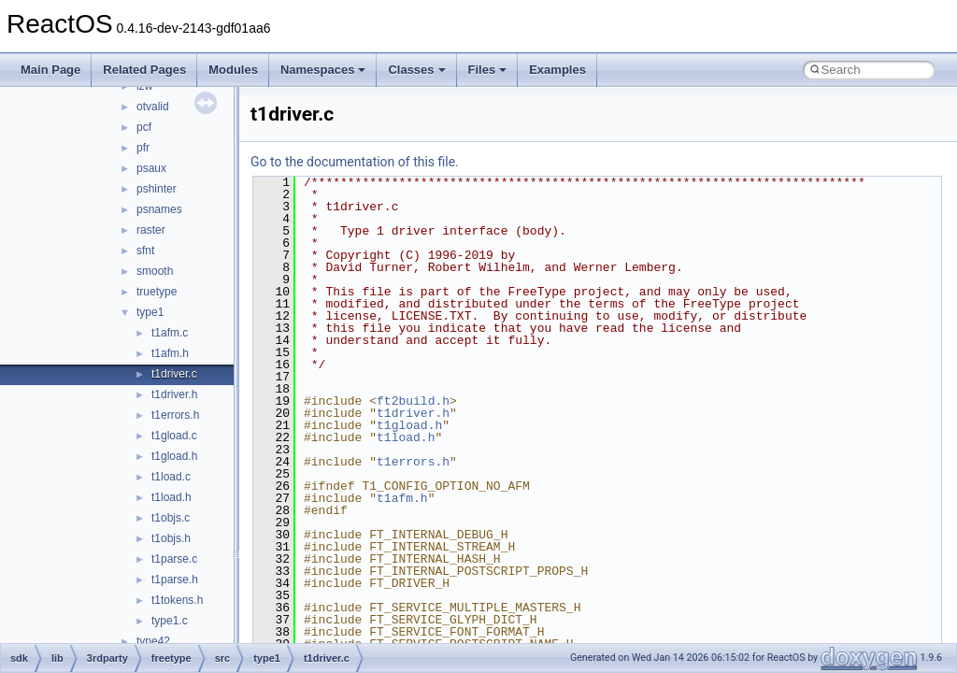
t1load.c (171, 476)
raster (150, 229)
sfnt (145, 250)
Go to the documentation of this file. (354, 161)
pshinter (156, 188)
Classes (416, 70)
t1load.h (171, 497)
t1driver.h (174, 394)
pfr (143, 147)
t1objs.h (171, 538)
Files (487, 70)
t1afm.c (169, 332)
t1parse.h (174, 579)
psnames (159, 209)
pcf (143, 127)
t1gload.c (174, 435)
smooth (154, 271)
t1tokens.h (177, 600)
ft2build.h (413, 401)
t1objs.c (170, 517)
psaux (151, 168)
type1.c (169, 620)
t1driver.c (174, 373)
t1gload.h (174, 456)
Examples (557, 70)
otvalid (152, 106)
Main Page (50, 70)
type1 (150, 312)
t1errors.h (175, 415)
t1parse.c (174, 559)
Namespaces (323, 70)
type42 (153, 641)
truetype (156, 291)
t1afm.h (170, 353)
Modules (233, 70)
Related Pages (144, 70)
